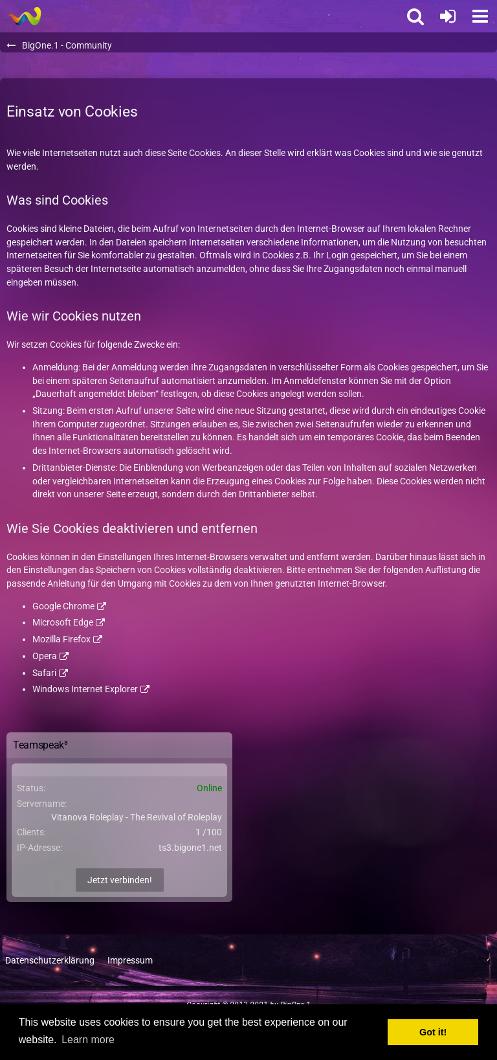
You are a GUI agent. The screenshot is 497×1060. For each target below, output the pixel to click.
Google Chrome (63, 606)
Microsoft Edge (62, 622)
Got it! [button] (433, 1032)
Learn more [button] (88, 1039)
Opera (44, 656)
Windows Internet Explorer (85, 689)
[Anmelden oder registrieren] (448, 16)
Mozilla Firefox (61, 639)
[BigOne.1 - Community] (24, 16)
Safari (44, 673)
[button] (480, 16)
